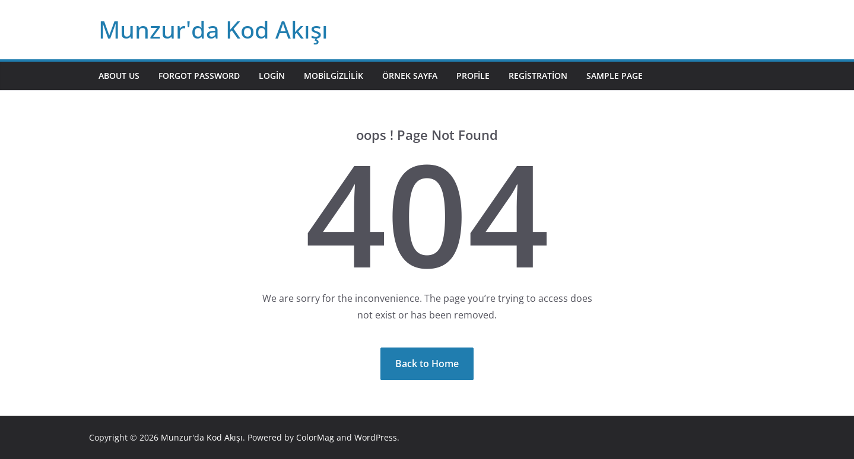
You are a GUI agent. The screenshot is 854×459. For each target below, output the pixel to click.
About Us (119, 75)
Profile (473, 75)
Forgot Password (199, 75)
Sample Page (614, 75)
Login (272, 75)
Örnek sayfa (409, 75)
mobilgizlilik (333, 75)
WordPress (375, 437)
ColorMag (315, 437)
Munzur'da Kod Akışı (213, 29)
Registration (538, 75)
